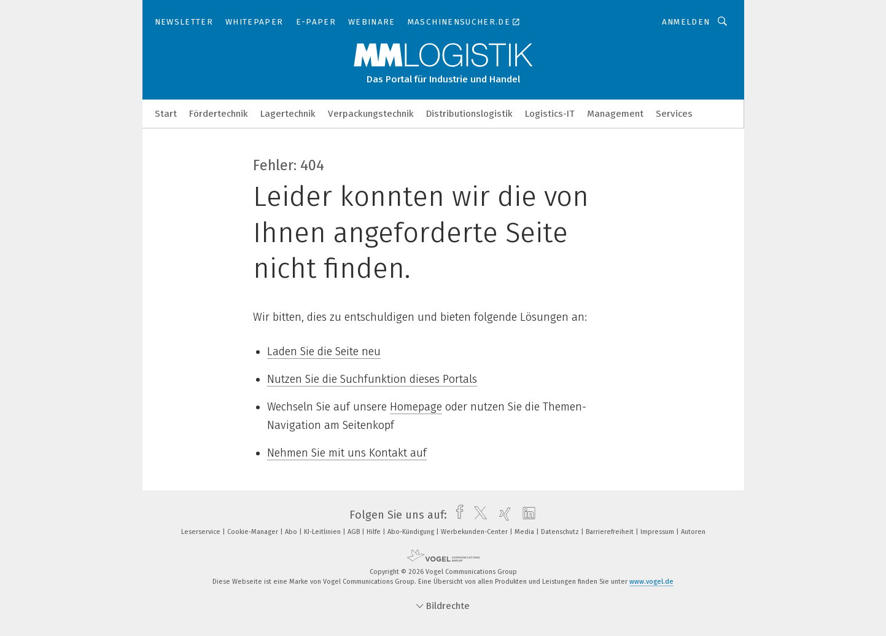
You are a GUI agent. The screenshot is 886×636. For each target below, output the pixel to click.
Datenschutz (561, 532)
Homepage (416, 407)
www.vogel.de (651, 582)
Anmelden (686, 22)
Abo (292, 532)
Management (615, 113)
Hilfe (375, 532)
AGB (355, 532)
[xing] (502, 515)
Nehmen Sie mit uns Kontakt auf (347, 453)
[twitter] (477, 515)
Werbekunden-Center (475, 532)
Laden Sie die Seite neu (324, 351)
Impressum (658, 532)
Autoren (693, 532)
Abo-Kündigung (411, 532)
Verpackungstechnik (371, 113)
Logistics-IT (550, 113)
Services (674, 113)
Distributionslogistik (469, 113)
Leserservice (201, 532)
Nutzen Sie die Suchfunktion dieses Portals (372, 379)
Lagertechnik (288, 113)
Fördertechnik (218, 113)
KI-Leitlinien (323, 532)
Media (525, 532)
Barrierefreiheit (610, 532)
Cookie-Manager (253, 532)
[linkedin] (526, 515)
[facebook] (456, 515)
